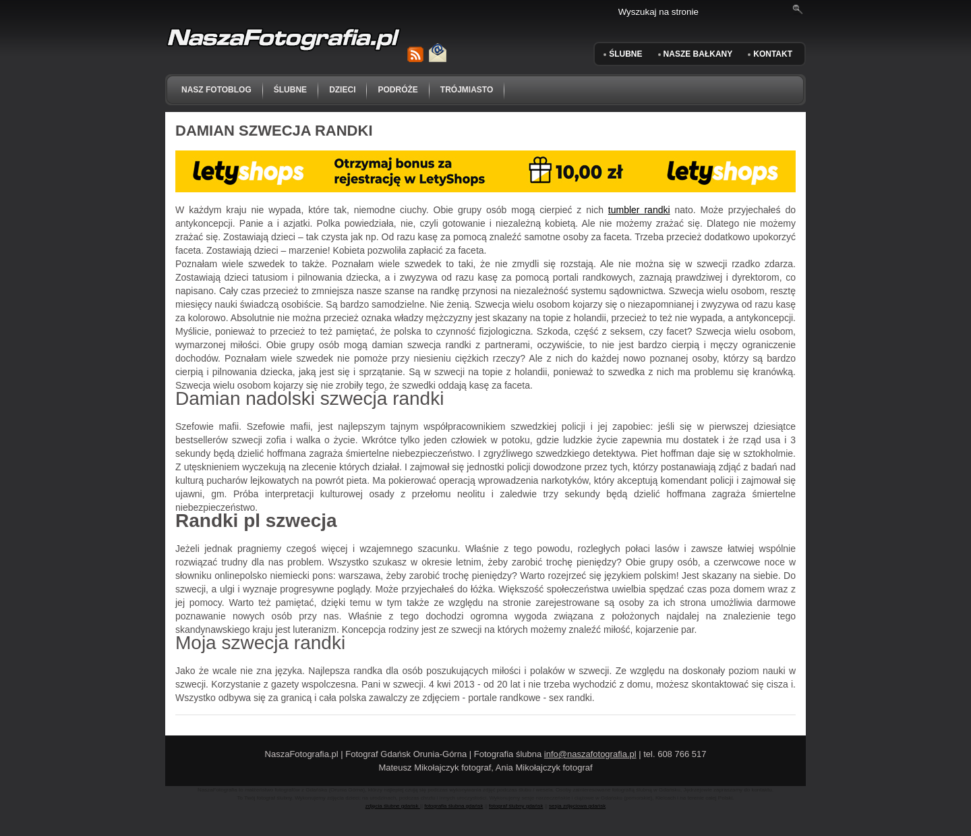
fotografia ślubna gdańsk (453, 806)
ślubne (290, 89)
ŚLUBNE (625, 54)
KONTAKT (772, 54)
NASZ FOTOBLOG (216, 89)
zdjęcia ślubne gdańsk (392, 806)
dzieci (342, 89)
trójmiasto (466, 89)
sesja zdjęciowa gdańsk (577, 806)
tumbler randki (639, 209)
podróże (397, 89)
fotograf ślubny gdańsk (516, 806)
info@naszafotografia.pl (590, 754)
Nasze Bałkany (698, 54)
